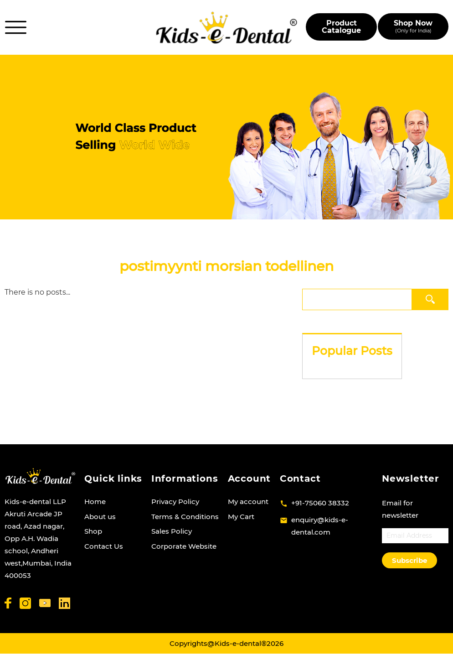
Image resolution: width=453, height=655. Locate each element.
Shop (93, 531)
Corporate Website (183, 546)
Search (430, 299)
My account (248, 501)
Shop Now (413, 26)
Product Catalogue (341, 27)
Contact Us (103, 546)
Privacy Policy (175, 501)
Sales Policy (171, 531)
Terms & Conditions (185, 516)
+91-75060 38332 (320, 503)
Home (95, 501)
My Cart (241, 516)
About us (100, 516)
